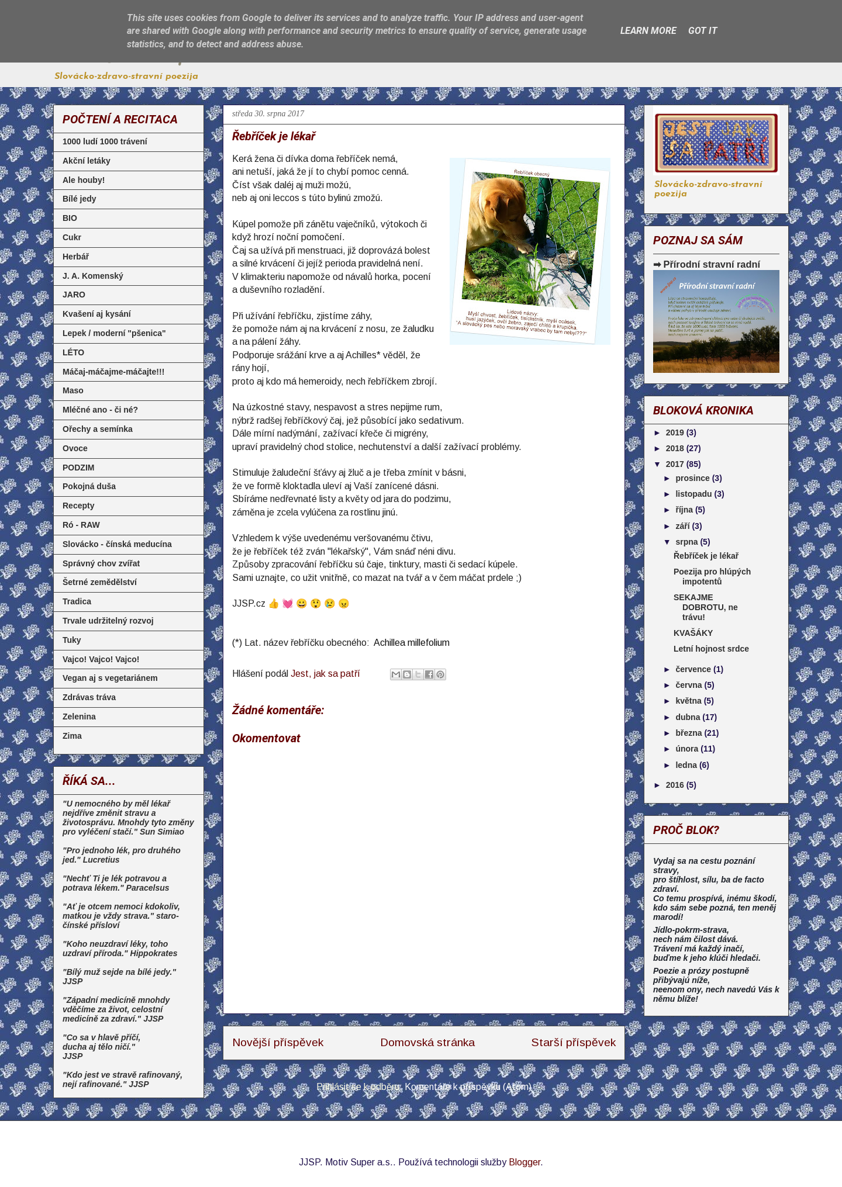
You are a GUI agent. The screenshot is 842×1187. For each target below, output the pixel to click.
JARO (74, 294)
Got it (702, 30)
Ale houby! (84, 180)
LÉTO (73, 352)
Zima (72, 735)
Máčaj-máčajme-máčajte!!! (113, 371)
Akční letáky (87, 160)
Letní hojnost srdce (711, 648)
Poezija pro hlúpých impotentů (712, 576)
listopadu (694, 494)
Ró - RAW (81, 525)
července (694, 669)
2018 (676, 448)
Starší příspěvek (574, 1042)
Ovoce (75, 448)
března (689, 733)
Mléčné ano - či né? (100, 409)
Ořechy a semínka (98, 429)
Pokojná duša (89, 486)
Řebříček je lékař (706, 555)
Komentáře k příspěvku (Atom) (468, 1087)
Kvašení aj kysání (97, 314)
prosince (693, 478)
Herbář (76, 256)
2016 (676, 785)
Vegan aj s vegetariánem (110, 678)
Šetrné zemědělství (100, 582)
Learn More (648, 30)
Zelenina (79, 716)
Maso (73, 390)
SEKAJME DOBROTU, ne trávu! (706, 607)
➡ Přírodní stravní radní (706, 264)
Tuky (72, 640)
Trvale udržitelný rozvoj (108, 620)
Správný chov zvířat (101, 563)
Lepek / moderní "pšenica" (114, 333)
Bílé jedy (79, 198)
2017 (676, 464)
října (685, 509)
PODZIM (78, 467)
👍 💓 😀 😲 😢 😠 (309, 603)
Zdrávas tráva (89, 697)
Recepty (78, 505)
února (687, 748)
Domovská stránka (427, 1042)
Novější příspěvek (277, 1042)
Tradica (77, 601)
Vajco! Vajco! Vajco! (101, 659)
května (689, 700)
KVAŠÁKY (693, 633)
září (683, 526)
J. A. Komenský (93, 276)
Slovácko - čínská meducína (117, 544)
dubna (688, 717)
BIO (70, 218)
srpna (687, 541)
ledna (687, 765)
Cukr (72, 237)
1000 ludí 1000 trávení (105, 141)
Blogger (524, 1162)
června (689, 685)
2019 (676, 432)
